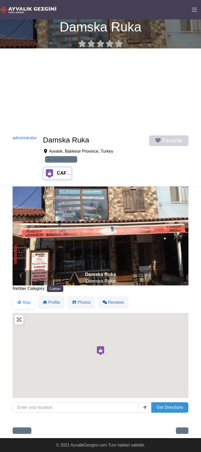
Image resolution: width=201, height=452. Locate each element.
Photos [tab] (81, 302)
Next (182, 431)
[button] (26, 235)
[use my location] (145, 407)
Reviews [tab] (113, 302)
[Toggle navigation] (194, 9)
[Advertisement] (100, 92)
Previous (22, 431)
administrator (25, 138)
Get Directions (170, 407)
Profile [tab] (51, 302)
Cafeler (61, 173)
